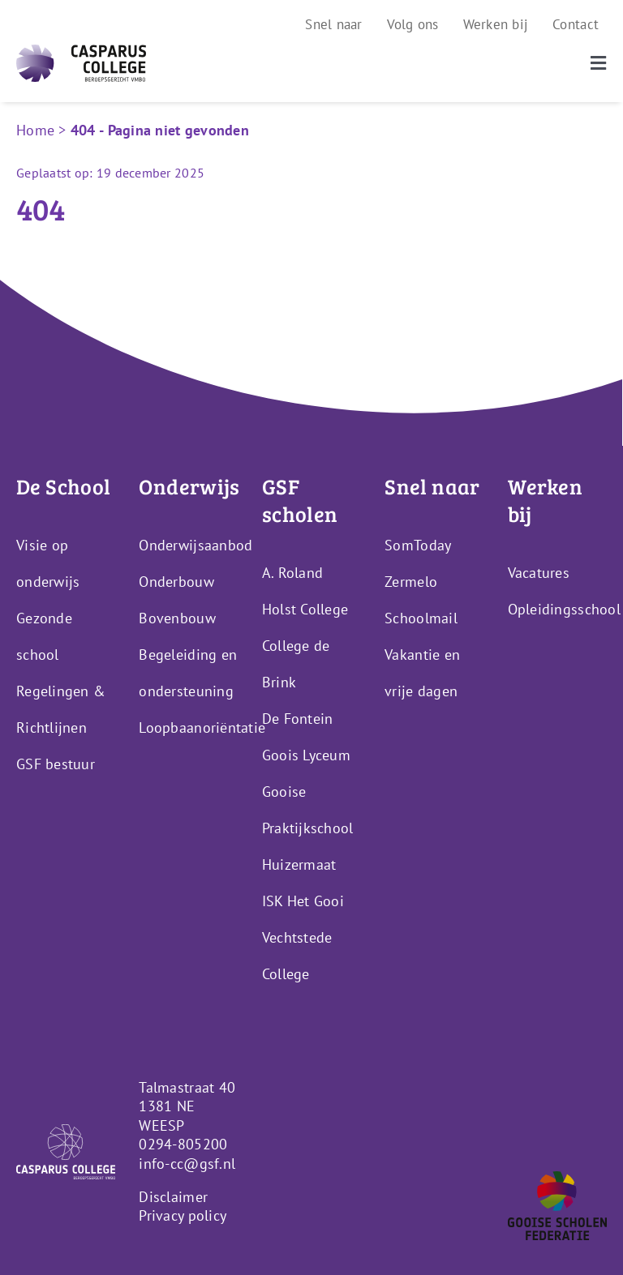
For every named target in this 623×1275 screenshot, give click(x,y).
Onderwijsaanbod (195, 545)
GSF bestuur (55, 764)
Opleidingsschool (564, 609)
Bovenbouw (177, 618)
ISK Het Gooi (303, 901)
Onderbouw (176, 581)
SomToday (418, 545)
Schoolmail (421, 618)
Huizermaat (299, 864)
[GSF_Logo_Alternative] (557, 1178)
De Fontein (297, 718)
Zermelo (411, 581)
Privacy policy (182, 1215)
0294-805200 (183, 1144)
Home (35, 130)
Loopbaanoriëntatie (202, 727)
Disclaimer (173, 1196)
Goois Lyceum (306, 755)
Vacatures (538, 572)
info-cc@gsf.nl (187, 1163)
